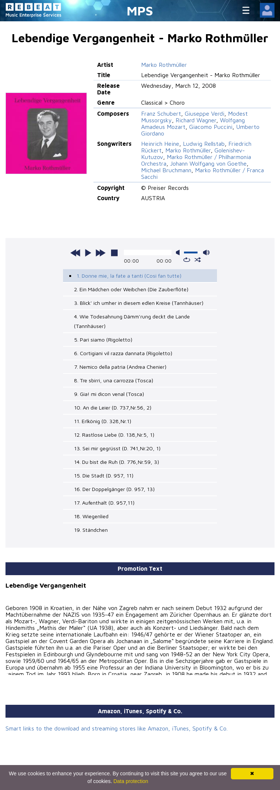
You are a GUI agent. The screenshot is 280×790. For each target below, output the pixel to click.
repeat (186, 259)
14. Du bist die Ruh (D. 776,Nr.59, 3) (116, 462)
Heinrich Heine (160, 143)
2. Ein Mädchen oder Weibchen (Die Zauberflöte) (131, 289)
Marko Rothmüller (164, 64)
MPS (140, 10)
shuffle (197, 259)
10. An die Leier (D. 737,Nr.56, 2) (112, 407)
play (88, 252)
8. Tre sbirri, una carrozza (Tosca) (113, 380)
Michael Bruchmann (166, 170)
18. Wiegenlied (91, 516)
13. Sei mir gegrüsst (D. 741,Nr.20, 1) (117, 448)
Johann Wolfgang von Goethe (208, 163)
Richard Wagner (196, 120)
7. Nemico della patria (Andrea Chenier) (120, 367)
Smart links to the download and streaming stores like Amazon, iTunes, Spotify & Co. (116, 728)
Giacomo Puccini (210, 126)
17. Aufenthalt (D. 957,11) (104, 502)
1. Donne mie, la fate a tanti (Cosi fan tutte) (129, 276)
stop (114, 253)
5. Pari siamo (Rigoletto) (103, 339)
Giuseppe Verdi (204, 113)
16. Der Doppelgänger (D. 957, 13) (114, 489)
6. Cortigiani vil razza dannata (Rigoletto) (123, 353)
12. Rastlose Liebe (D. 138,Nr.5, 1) (114, 435)
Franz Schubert (161, 113)
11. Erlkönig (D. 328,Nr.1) (102, 421)
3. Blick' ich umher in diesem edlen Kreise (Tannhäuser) (138, 303)
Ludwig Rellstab (204, 143)
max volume (206, 252)
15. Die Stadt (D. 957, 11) (103, 475)
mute (179, 252)
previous (75, 253)
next (100, 253)
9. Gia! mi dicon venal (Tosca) (109, 394)
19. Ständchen (91, 530)
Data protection (130, 781)
